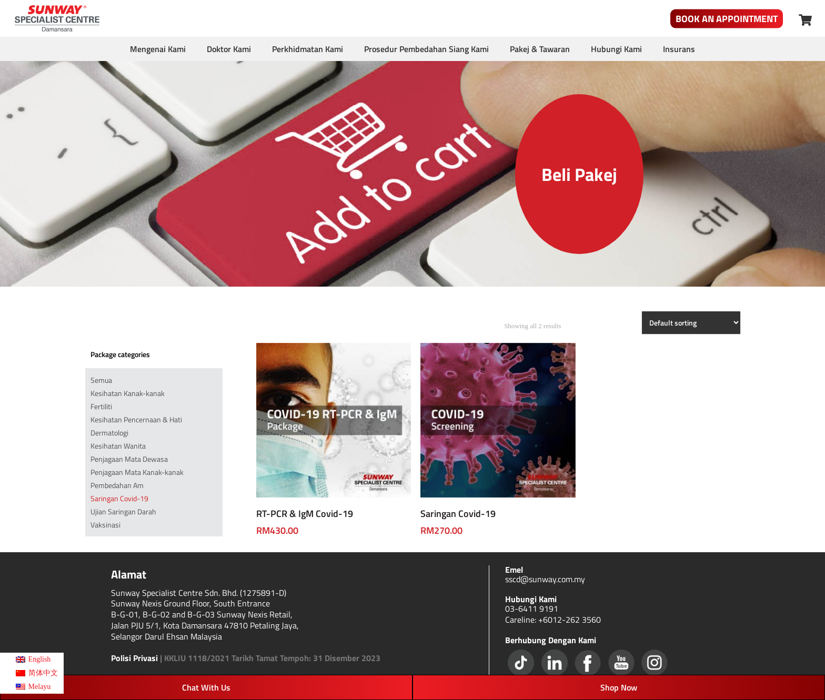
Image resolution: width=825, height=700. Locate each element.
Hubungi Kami (616, 49)
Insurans (679, 49)
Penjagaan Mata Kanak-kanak (137, 472)
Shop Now (618, 687)
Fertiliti (101, 406)
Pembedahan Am (117, 485)
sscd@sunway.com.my (545, 579)
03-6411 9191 (531, 608)
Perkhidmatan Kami (307, 49)
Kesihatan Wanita (118, 446)
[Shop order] (691, 322)
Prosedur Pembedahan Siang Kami (426, 49)
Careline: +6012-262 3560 (553, 619)
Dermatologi (109, 433)
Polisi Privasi (134, 658)
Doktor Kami (229, 49)
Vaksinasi (105, 525)
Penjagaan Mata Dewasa (129, 459)
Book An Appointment (727, 19)
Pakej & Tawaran (540, 49)
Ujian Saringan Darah (123, 511)
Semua (101, 380)
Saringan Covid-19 (119, 498)
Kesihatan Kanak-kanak (127, 393)
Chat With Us (206, 687)
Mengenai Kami (158, 49)
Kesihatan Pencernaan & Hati (136, 419)
